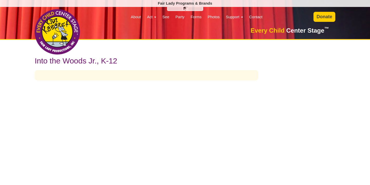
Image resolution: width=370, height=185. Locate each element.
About (136, 17)
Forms (196, 17)
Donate (324, 16)
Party (179, 17)
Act (151, 17)
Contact (256, 17)
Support (234, 17)
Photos (214, 17)
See (165, 17)
